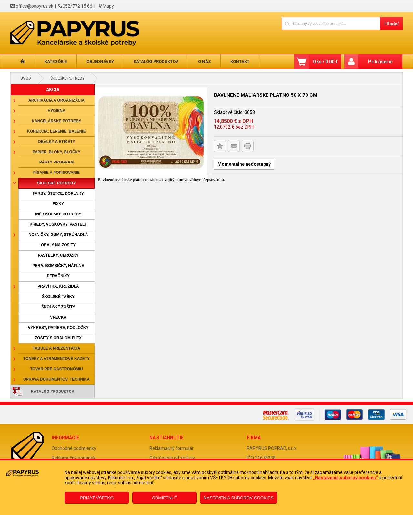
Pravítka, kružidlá (58, 286)
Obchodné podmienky (74, 448)
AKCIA (52, 89)
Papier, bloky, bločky (56, 152)
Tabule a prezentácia (56, 348)
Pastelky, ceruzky (58, 255)
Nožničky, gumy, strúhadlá (58, 235)
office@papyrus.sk (34, 6)
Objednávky (100, 61)
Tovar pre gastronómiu (56, 369)
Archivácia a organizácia (56, 100)
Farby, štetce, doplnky (58, 193)
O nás (204, 61)
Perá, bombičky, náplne (58, 265)
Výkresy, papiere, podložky (58, 327)
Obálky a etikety (56, 141)
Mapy (108, 6)
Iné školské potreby (58, 214)
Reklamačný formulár (171, 448)
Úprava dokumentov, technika (56, 379)
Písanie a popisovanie (56, 172)
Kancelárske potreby (56, 121)
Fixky (58, 204)
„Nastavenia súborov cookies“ (345, 477)
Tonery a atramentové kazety (56, 358)
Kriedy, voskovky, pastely (58, 224)
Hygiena (56, 110)
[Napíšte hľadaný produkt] (331, 23)
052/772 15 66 (77, 6)
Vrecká (58, 317)
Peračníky (58, 276)
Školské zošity (58, 307)
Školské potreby (67, 78)
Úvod (25, 78)
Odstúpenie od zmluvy (172, 458)
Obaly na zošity (58, 245)
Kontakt (239, 61)
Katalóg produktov (156, 61)
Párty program (56, 162)
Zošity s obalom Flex (58, 338)
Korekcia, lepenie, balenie (56, 131)
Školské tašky (58, 296)
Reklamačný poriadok (74, 458)
